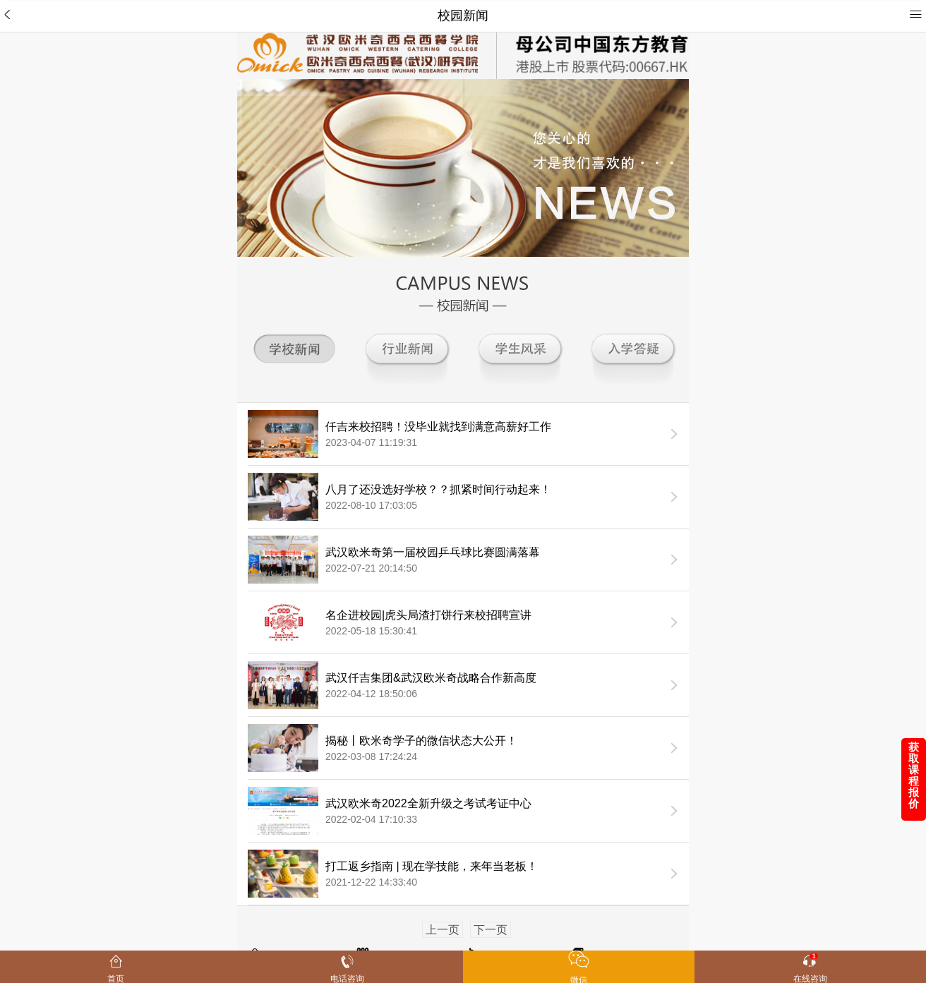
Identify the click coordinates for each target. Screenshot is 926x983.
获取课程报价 (913, 775)
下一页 (490, 930)
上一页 (442, 930)
